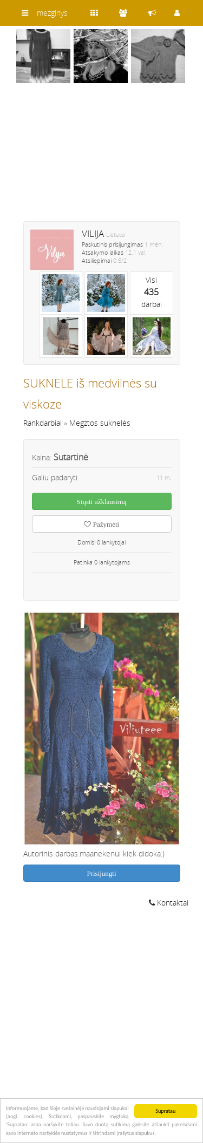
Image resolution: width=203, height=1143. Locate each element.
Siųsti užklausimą (102, 501)
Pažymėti (101, 524)
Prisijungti (101, 873)
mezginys (52, 13)
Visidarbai (151, 292)
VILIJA (93, 233)
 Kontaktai (168, 902)
